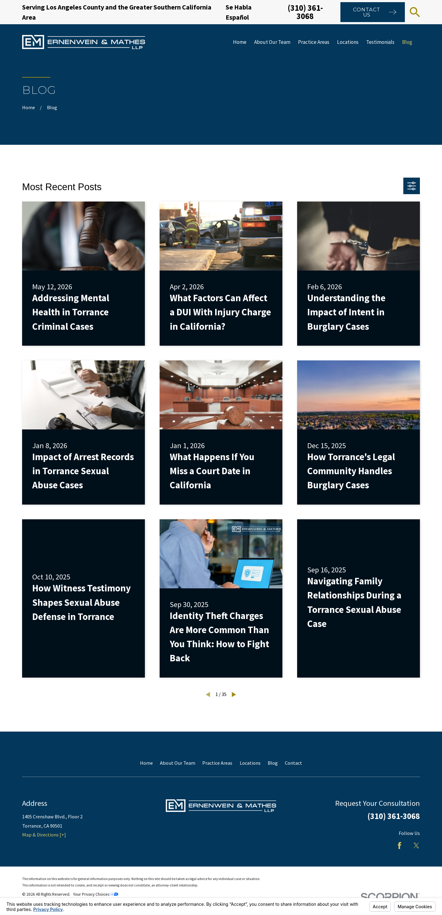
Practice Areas (217, 763)
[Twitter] (416, 845)
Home (146, 763)
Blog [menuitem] (407, 42)
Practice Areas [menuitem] (313, 42)
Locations (250, 763)
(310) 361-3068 (305, 12)
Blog (273, 763)
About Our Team (177, 763)
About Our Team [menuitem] (272, 42)
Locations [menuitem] (348, 42)
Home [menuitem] (239, 42)
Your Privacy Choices (95, 894)
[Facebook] (399, 845)
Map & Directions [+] (44, 835)
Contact (293, 763)
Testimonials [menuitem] (380, 42)
